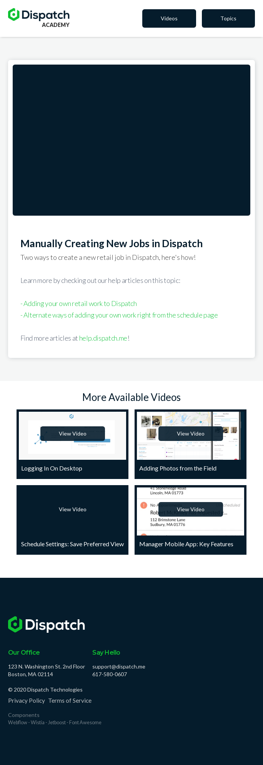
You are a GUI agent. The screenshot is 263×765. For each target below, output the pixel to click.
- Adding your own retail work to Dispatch (78, 303)
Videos (169, 18)
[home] (39, 14)
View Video (73, 433)
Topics (228, 18)
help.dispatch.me (103, 338)
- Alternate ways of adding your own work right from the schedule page (119, 315)
